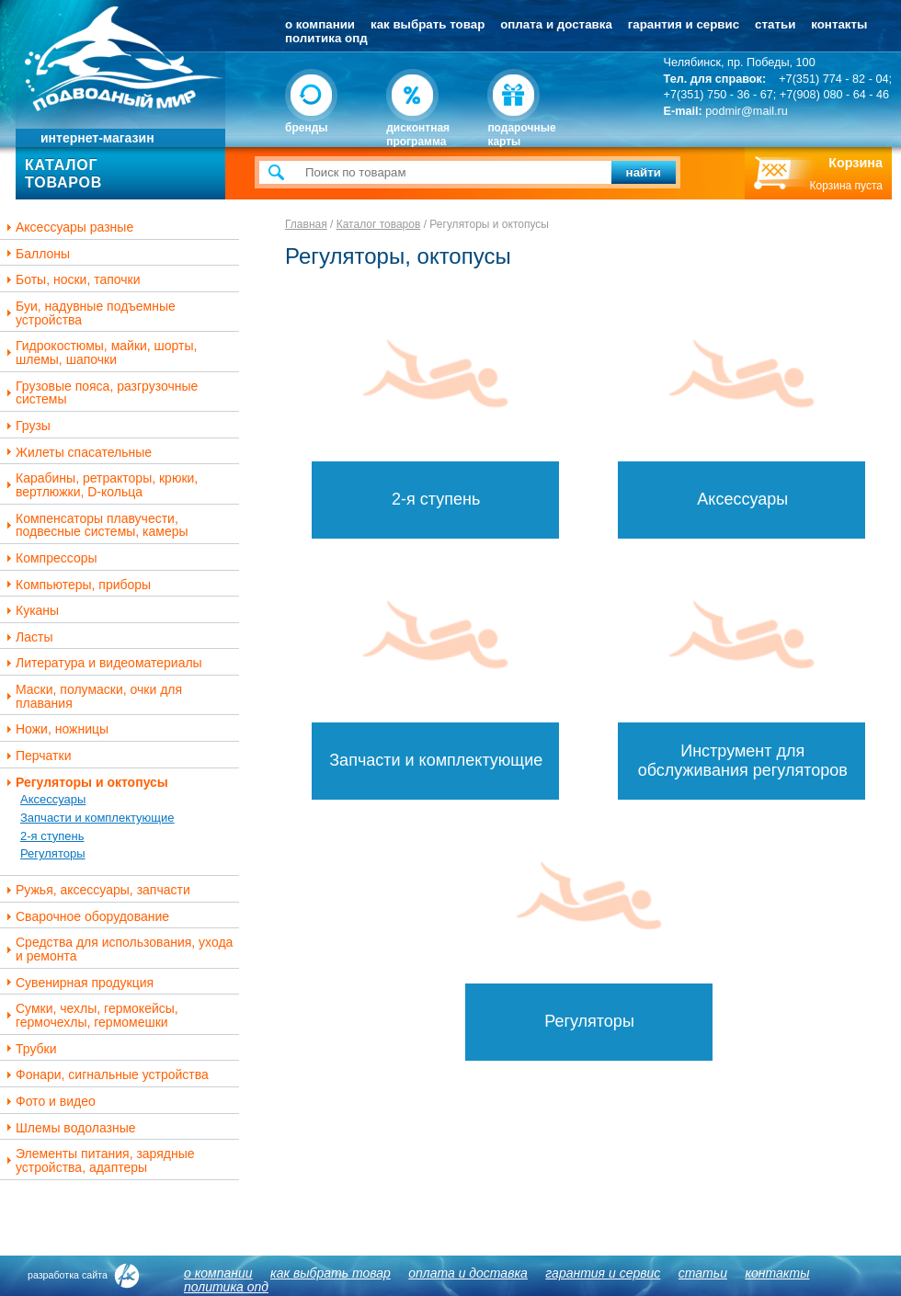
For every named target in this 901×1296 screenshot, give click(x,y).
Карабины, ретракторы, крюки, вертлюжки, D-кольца (100, 485)
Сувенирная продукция (78, 983)
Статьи (775, 24)
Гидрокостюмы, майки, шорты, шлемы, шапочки (99, 352)
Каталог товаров (378, 224)
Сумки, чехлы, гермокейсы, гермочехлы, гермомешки (90, 1015)
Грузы (26, 426)
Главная (306, 224)
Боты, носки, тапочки (71, 280)
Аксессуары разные (67, 227)
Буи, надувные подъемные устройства (89, 313)
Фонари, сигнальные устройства (105, 1075)
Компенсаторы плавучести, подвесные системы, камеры (95, 525)
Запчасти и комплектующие (97, 817)
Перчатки (36, 756)
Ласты (27, 637)
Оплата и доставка (556, 24)
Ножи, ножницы (55, 729)
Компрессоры (49, 558)
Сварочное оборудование (85, 917)
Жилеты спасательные (77, 453)
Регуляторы (53, 853)
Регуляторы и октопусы (85, 783)
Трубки (29, 1049)
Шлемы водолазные (69, 1128)
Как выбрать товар (428, 24)
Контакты (839, 24)
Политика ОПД (326, 38)
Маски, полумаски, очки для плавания (92, 696)
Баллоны (36, 254)
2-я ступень (52, 836)
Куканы (30, 611)
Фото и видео (49, 1101)
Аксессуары (53, 799)
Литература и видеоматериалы (102, 663)
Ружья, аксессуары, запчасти (96, 890)
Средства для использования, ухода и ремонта (117, 949)
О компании (320, 24)
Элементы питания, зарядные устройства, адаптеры (98, 1160)
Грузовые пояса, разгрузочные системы (100, 393)
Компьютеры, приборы (76, 585)
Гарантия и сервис (683, 24)
